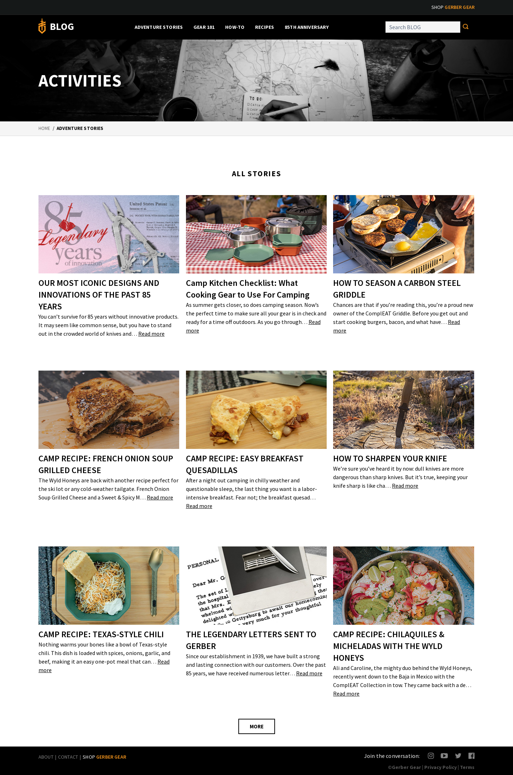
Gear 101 (203, 27)
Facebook (471, 755)
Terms (467, 767)
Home (44, 128)
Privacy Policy (440, 767)
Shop (453, 7)
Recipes (264, 27)
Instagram (431, 755)
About (45, 757)
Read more (151, 333)
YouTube (444, 755)
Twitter (458, 755)
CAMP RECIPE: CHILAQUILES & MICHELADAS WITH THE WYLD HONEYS (388, 646)
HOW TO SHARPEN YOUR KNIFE (390, 458)
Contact (68, 757)
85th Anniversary (307, 27)
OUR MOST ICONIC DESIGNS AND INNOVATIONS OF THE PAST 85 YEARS (98, 294)
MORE (257, 726)
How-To (234, 27)
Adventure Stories (159, 27)
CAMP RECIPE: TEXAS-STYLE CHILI (101, 634)
